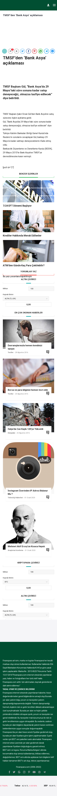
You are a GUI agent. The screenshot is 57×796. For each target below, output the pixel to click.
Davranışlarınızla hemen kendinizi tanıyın (25, 347)
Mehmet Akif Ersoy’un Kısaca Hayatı (26, 546)
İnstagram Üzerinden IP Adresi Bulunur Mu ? (28, 492)
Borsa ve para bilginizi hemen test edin (28, 390)
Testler (10, 352)
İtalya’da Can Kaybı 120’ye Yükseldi (25, 429)
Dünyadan (11, 433)
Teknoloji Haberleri (15, 497)
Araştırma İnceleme (15, 550)
